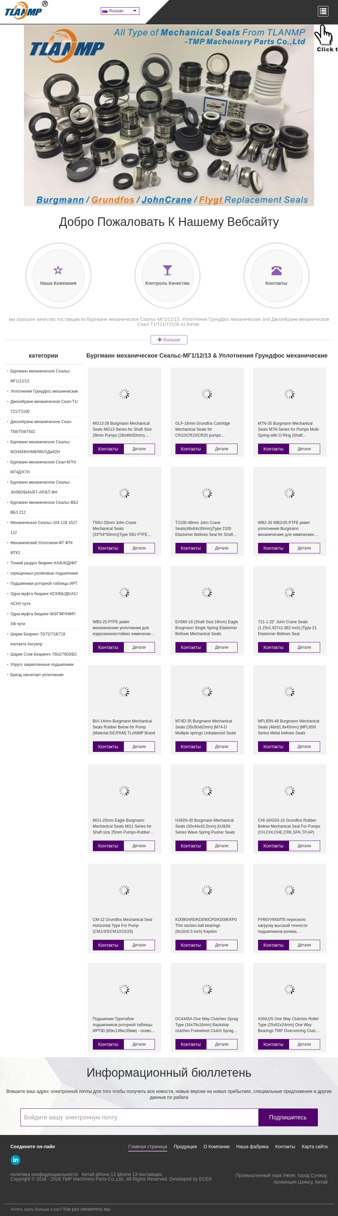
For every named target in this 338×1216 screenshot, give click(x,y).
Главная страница (147, 1146)
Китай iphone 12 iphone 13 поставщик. (122, 1174)
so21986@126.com (307, 1188)
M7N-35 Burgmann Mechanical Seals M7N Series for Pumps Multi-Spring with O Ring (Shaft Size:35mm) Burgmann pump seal (289, 429)
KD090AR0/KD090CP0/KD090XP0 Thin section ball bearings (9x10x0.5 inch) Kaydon (206, 925)
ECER (205, 1179)
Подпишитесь (288, 1117)
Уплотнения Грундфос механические (44, 391)
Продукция (185, 1146)
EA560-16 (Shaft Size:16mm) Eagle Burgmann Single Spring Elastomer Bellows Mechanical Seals (206, 628)
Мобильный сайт (24, 1194)
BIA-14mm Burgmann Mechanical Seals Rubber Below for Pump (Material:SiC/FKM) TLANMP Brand (124, 727)
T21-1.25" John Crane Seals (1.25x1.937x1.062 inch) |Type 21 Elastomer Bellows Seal (287, 628)
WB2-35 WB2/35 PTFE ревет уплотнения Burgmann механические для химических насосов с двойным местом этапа (289, 529)
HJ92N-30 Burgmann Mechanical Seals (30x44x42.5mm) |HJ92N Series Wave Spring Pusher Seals (205, 826)
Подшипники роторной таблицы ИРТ (44, 583)
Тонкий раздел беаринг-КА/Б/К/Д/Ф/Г (44, 563)
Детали (139, 449)
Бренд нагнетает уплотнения (37, 675)
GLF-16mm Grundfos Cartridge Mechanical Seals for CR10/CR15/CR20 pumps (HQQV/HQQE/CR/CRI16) (202, 429)
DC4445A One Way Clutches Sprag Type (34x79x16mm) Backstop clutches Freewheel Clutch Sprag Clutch (206, 1025)
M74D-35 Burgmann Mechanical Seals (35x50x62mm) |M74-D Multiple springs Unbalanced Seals (205, 727)
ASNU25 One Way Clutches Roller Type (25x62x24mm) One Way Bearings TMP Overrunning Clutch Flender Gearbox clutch (288, 1025)
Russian (122, 11)
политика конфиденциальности (44, 1174)
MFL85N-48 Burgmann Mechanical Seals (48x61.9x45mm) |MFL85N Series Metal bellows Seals (288, 727)
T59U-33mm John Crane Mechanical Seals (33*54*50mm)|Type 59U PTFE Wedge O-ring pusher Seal (120, 529)
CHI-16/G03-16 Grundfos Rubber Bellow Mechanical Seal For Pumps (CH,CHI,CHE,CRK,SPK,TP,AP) (289, 826)
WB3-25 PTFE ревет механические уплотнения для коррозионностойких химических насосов (123, 628)
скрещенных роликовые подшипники (44, 573)
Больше (169, 339)
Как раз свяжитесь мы (87, 1209)
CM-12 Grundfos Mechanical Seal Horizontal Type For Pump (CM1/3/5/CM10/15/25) (122, 925)
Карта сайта (315, 1146)
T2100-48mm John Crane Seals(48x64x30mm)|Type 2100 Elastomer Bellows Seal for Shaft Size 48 (204, 529)
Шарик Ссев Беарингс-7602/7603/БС (44, 654)
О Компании (217, 1146)
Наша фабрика (252, 1146)
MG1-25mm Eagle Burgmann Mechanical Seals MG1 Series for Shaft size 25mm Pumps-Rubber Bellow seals (122, 826)
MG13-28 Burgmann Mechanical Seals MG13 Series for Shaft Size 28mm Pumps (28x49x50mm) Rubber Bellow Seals (122, 429)
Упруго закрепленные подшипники (42, 664)
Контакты (108, 449)
